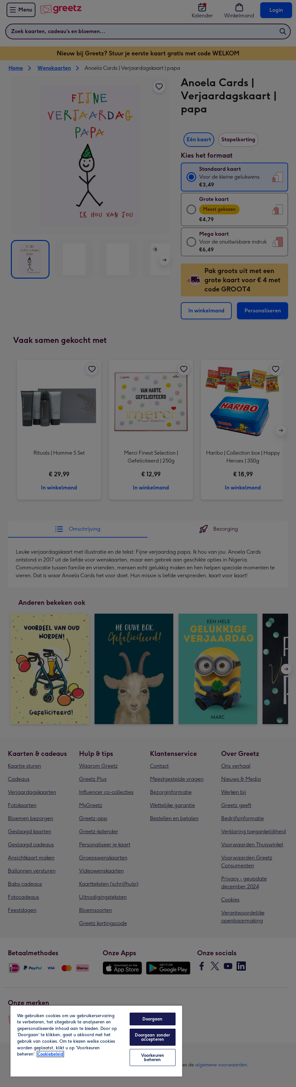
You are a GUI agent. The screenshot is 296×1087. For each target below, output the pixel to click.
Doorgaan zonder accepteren (152, 1037)
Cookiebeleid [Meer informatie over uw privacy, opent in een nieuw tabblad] (50, 1054)
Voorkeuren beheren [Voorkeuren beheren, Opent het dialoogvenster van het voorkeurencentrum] (152, 1057)
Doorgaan (152, 1019)
